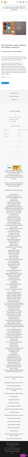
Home (6, 6)
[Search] (18, 2)
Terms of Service (14, 96)
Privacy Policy (13, 93)
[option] (14, 28)
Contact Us (14, 99)
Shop (11, 6)
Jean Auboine (19, 6)
